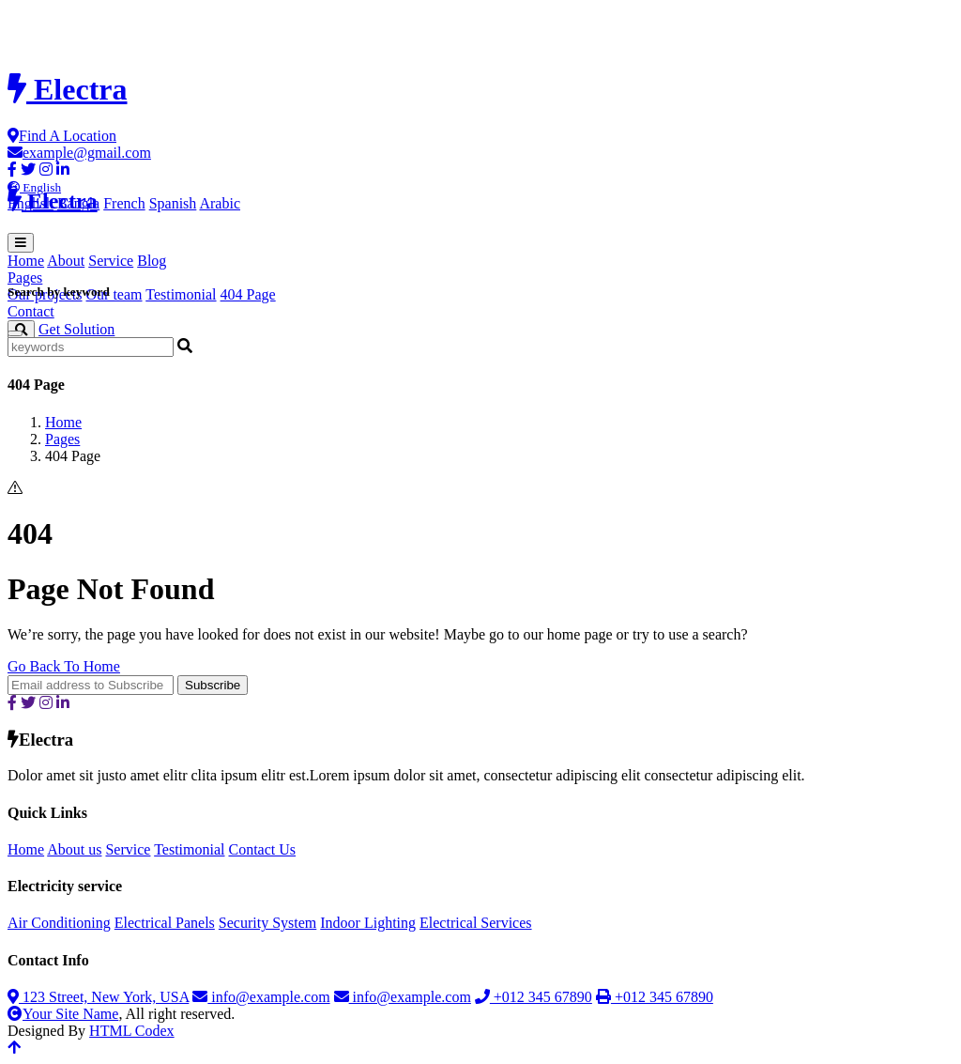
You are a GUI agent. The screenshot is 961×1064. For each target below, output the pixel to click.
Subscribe (212, 685)
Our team (114, 294)
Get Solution (76, 329)
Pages (62, 439)
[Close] (15, 333)
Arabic (219, 203)
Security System (267, 923)
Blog (151, 261)
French (124, 203)
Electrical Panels (164, 923)
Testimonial (180, 294)
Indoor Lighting (368, 923)
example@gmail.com (79, 153)
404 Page (248, 294)
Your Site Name (63, 1014)
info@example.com (260, 997)
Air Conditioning (59, 923)
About (65, 261)
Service (110, 261)
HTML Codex (132, 1031)
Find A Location (62, 136)
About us (74, 849)
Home (26, 261)
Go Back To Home (64, 666)
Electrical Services (475, 923)
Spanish (173, 203)
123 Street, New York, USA (98, 997)
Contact (31, 311)
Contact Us (262, 849)
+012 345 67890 (533, 997)
